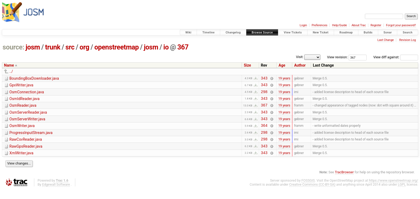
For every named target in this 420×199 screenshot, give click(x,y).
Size (247, 65)
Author (300, 65)
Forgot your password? (401, 25)
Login (303, 25)
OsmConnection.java (26, 93)
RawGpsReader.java (25, 154)
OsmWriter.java (22, 131)
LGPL (402, 194)
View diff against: (395, 57)
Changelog (233, 32)
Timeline (208, 32)
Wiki (188, 32)
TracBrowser (344, 182)
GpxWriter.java (21, 86)
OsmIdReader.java (24, 101)
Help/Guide (339, 25)
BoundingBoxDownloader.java (34, 78)
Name (9, 65)
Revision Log (407, 40)
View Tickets (293, 32)
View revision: (337, 57)
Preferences (319, 25)
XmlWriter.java (21, 162)
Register (375, 25)
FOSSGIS (308, 190)
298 (264, 94)
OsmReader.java (22, 108)
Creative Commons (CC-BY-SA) (312, 194)
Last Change (385, 40)
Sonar (388, 32)
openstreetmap (116, 47)
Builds (368, 32)
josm (32, 47)
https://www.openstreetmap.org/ (393, 190)
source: (13, 47)
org (84, 47)
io (166, 47)
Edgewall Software (56, 194)
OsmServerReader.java (28, 116)
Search (407, 32)
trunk (52, 47)
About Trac (359, 25)
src (69, 47)
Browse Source (262, 32)
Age (282, 65)
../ (11, 71)
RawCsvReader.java (25, 146)
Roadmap (346, 32)
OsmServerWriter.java (27, 124)
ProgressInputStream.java (30, 139)
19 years (284, 79)
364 (264, 131)
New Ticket (321, 32)
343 (264, 78)
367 (183, 47)
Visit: (299, 57)
